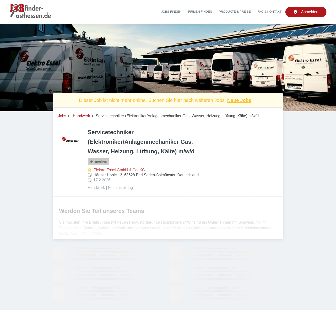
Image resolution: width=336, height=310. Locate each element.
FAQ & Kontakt (269, 11)
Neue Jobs (239, 100)
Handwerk (81, 116)
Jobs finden (171, 11)
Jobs (62, 116)
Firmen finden (200, 11)
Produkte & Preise (235, 11)
